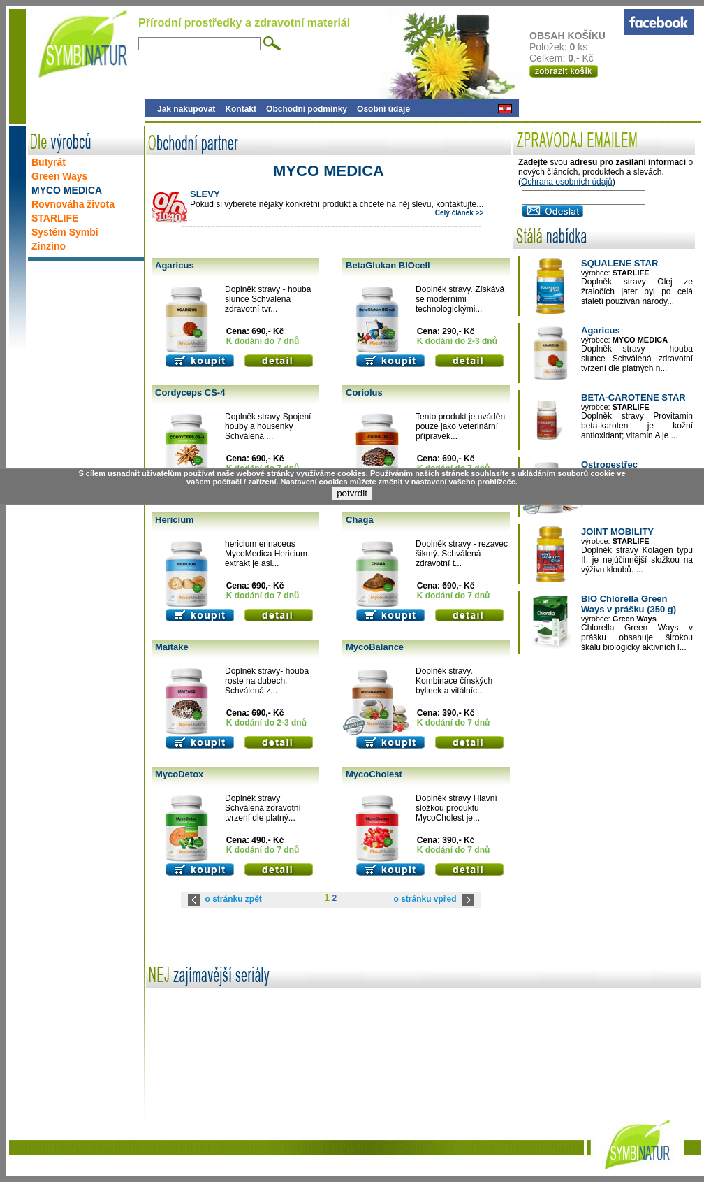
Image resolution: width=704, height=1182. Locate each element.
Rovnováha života (73, 204)
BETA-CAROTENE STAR (633, 397)
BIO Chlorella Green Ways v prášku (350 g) (628, 603)
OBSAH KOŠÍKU (575, 35)
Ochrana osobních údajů (567, 182)
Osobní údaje (383, 109)
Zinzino (48, 246)
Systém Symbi (64, 232)
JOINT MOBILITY (617, 531)
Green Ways (59, 176)
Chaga (360, 519)
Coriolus (364, 392)
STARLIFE (54, 218)
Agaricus (174, 265)
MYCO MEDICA (66, 190)
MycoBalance (375, 647)
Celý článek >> (459, 213)
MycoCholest (374, 774)
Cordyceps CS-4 (190, 392)
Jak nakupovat (186, 109)
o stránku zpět (233, 899)
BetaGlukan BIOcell (388, 265)
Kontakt (240, 109)
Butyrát (48, 162)
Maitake (172, 647)
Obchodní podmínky (306, 109)
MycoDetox (179, 774)
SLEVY (205, 194)
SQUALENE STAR (619, 263)
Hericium (174, 519)
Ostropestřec (609, 464)
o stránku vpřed (424, 899)
